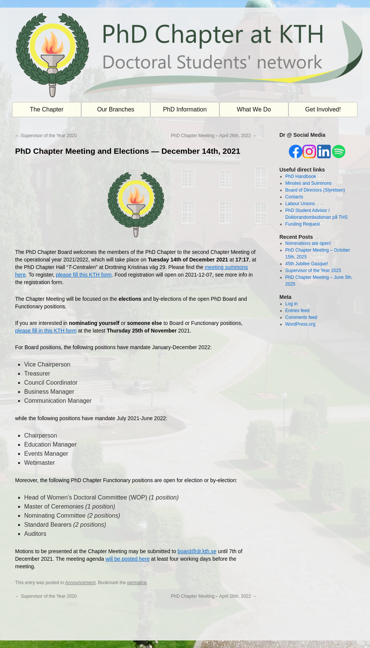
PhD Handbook (300, 176)
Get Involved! (323, 109)
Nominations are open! (308, 243)
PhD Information (185, 109)
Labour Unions (300, 203)
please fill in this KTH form (46, 331)
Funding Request (302, 224)
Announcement (80, 582)
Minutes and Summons (308, 183)
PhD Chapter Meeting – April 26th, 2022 (214, 135)
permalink (137, 582)
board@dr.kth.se (196, 551)
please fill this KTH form (84, 275)
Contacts (294, 197)
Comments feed (301, 317)
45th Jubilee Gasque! (306, 263)
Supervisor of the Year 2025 (313, 270)
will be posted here (127, 559)
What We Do (254, 109)
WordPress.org (300, 324)
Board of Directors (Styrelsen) (315, 190)
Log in (291, 303)
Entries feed (297, 310)
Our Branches (115, 109)
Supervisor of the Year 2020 (46, 135)
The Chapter (46, 109)
